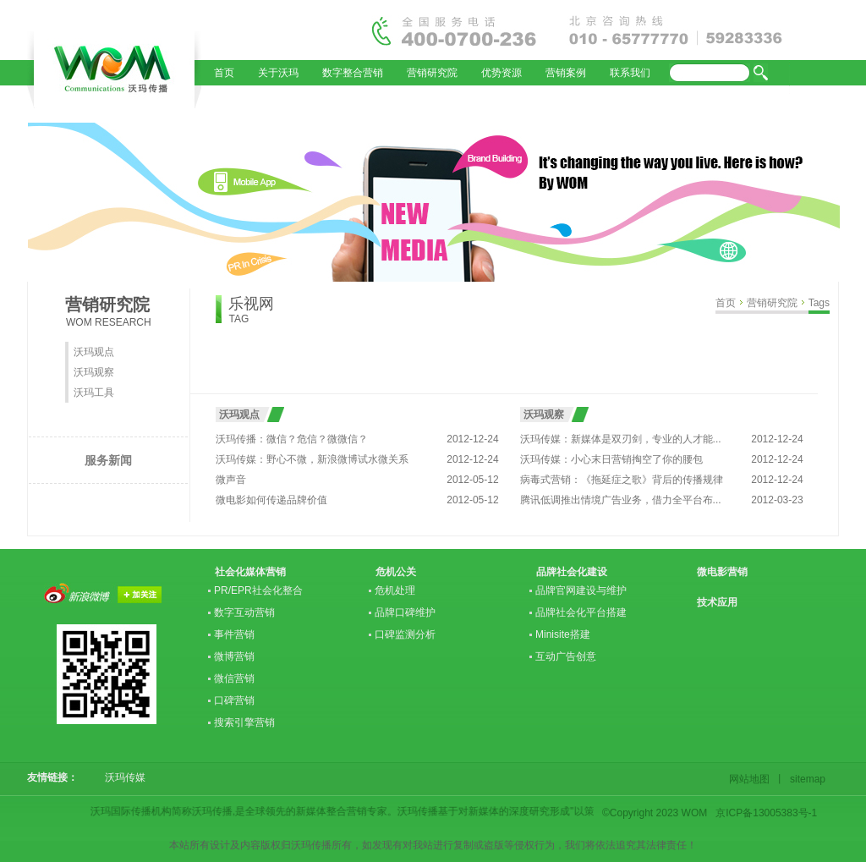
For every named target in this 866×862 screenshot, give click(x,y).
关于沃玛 (278, 73)
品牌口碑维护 (405, 612)
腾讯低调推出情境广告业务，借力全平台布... (620, 500)
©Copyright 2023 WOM (654, 813)
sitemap (805, 779)
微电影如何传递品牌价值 (271, 500)
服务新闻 (108, 460)
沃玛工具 (94, 392)
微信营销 (234, 678)
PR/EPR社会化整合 (258, 590)
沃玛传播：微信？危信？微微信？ (292, 439)
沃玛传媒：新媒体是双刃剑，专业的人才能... (620, 439)
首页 (224, 73)
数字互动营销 (244, 612)
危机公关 (395, 572)
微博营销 (234, 656)
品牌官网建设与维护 (581, 590)
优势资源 (501, 73)
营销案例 (565, 73)
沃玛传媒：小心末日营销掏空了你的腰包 (611, 459)
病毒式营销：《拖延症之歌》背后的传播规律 (621, 480)
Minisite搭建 (562, 634)
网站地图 (752, 779)
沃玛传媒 (120, 777)
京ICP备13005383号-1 (766, 813)
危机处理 (395, 590)
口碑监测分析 (405, 634)
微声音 (231, 480)
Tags (819, 303)
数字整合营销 (352, 73)
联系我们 (630, 73)
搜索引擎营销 (244, 722)
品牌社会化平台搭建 (581, 612)
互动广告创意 (565, 656)
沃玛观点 (94, 352)
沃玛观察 (94, 372)
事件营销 (234, 634)
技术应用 (717, 602)
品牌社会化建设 (571, 572)
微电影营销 (722, 572)
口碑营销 (234, 700)
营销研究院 (432, 73)
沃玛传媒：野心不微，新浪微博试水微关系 (312, 459)
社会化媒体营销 (250, 572)
